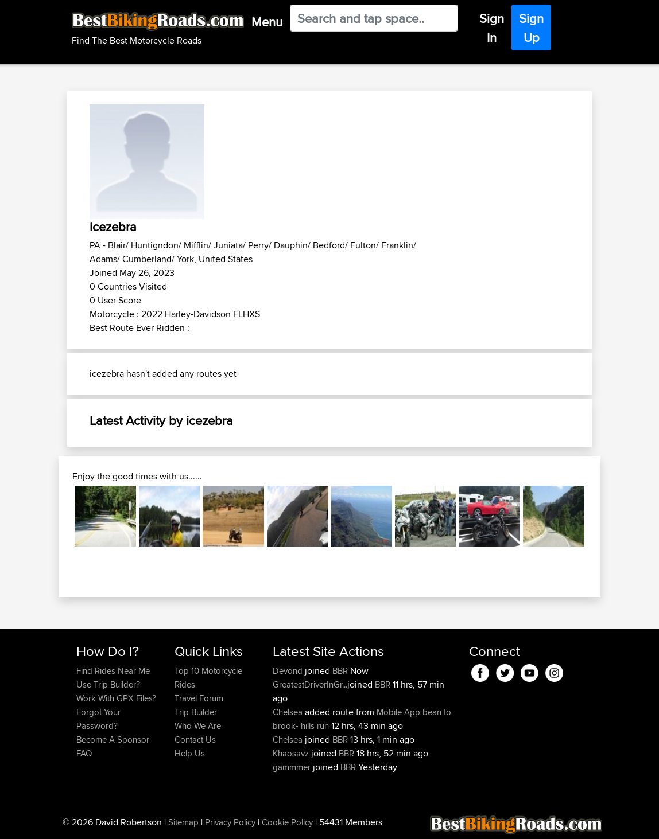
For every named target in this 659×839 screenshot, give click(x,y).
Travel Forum (199, 698)
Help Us (190, 753)
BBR (340, 671)
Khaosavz (292, 753)
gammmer (293, 767)
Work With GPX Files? (116, 698)
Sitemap (183, 822)
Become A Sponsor (112, 739)
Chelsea (289, 712)
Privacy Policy (230, 822)
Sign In (491, 27)
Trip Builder (196, 712)
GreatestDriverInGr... (310, 684)
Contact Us (195, 739)
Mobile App (398, 712)
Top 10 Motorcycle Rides (208, 677)
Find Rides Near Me (113, 671)
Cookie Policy (287, 822)
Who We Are (198, 726)
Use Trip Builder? (108, 684)
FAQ (84, 753)
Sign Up (531, 27)
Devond (289, 671)
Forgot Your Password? (98, 719)
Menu (266, 22)
